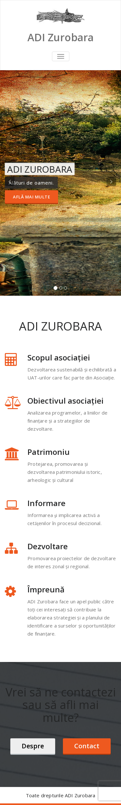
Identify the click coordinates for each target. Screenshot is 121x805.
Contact (86, 746)
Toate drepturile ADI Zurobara (61, 795)
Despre (33, 746)
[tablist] (60, 289)
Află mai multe (31, 197)
